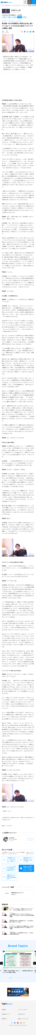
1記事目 (4, 17)
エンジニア (9, 825)
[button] (30, 853)
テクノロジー (24, 5)
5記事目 (24, 17)
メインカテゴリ (17, 5)
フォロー (30, 839)
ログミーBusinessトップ (7, 5)
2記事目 (9, 17)
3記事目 (14, 17)
